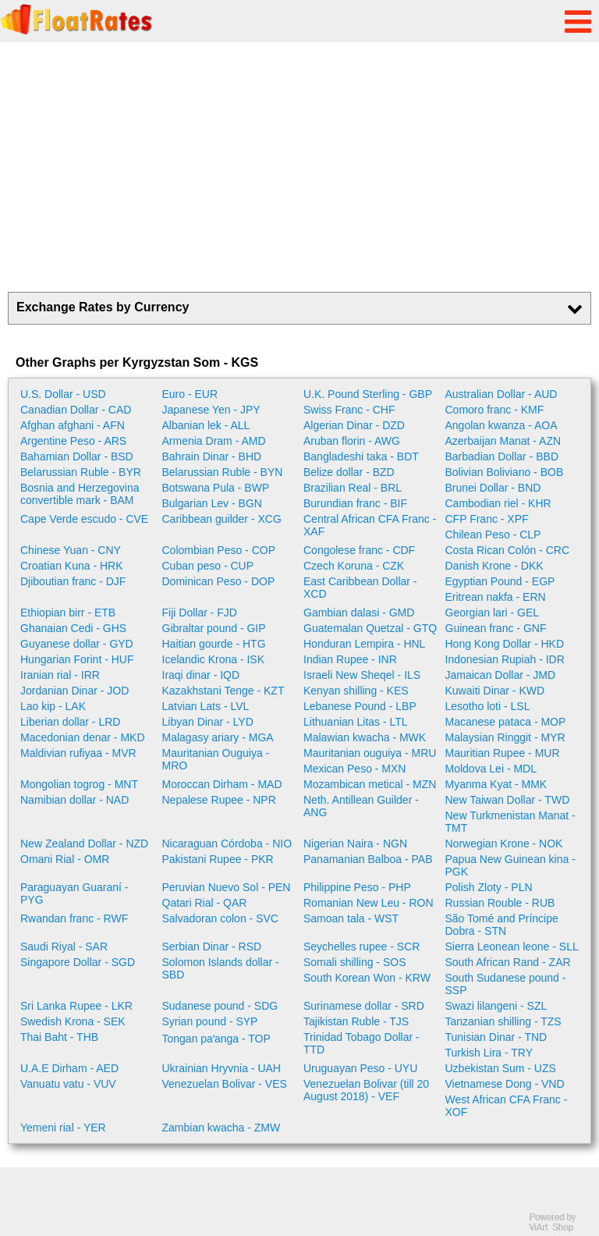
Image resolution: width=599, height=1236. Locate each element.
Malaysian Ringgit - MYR (505, 737)
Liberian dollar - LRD (70, 722)
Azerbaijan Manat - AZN (503, 441)
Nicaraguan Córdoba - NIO (227, 843)
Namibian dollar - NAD (74, 800)
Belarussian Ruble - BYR (80, 472)
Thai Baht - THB (59, 1037)
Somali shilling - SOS (354, 962)
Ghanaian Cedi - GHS (73, 628)
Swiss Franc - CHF (349, 409)
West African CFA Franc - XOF (506, 1105)
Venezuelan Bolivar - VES (224, 1084)
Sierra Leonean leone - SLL (512, 946)
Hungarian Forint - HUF (77, 659)
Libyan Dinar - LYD (207, 722)
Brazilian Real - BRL (352, 487)
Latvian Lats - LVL (206, 706)
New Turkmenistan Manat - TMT (510, 821)
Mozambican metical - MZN (369, 784)
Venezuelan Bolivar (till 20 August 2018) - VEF (366, 1090)
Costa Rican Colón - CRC (507, 550)
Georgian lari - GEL (492, 612)
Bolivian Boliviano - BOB (504, 472)
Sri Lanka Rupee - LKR (76, 1006)
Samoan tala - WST (351, 918)
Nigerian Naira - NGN (355, 843)
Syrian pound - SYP (210, 1021)
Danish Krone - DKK (494, 565)
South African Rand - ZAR (508, 962)
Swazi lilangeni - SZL (496, 1006)
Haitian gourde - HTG (214, 644)
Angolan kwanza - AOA (501, 425)
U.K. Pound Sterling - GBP (367, 394)
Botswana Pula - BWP (216, 487)
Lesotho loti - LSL (487, 706)
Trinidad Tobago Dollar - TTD (361, 1043)
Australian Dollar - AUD (501, 394)
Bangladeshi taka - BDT (361, 456)
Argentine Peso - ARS (73, 441)
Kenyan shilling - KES (356, 690)
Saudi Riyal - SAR (64, 946)
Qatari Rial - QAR (204, 903)
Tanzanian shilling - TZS (503, 1021)
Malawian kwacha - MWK (364, 737)
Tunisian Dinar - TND (496, 1037)
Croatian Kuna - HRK (71, 565)
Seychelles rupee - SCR (361, 946)
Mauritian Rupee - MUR (502, 753)
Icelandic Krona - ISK (213, 659)
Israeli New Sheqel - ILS (361, 675)
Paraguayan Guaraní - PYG (74, 893)
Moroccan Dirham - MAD (222, 784)
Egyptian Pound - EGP (500, 581)
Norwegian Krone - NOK (504, 843)
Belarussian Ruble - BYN (222, 472)
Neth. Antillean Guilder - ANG (361, 806)
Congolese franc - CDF (359, 550)
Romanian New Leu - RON (368, 903)
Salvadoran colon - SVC (220, 918)
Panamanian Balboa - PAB (368, 859)
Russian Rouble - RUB (500, 903)
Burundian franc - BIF (355, 503)
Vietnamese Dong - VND (505, 1084)
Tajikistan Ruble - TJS (356, 1021)
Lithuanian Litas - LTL (355, 722)
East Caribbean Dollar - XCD (360, 587)
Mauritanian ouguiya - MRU (369, 753)
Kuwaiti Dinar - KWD (495, 690)
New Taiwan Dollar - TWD (507, 800)
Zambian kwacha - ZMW (221, 1127)
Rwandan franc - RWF (74, 918)
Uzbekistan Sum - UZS (500, 1068)
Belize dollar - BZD (349, 472)
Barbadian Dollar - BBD (502, 456)
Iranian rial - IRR (60, 675)
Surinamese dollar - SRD (363, 1006)
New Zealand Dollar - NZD (84, 843)
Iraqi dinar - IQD (201, 675)
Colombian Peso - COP (219, 550)
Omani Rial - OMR (64, 859)
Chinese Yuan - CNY (70, 550)
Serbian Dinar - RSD (212, 946)
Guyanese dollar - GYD (76, 644)
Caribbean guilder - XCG (222, 519)
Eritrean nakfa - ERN (495, 597)
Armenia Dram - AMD (214, 441)
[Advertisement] (299, 167)
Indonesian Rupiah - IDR (505, 659)
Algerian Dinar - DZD (354, 425)
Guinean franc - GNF (496, 628)
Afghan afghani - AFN (72, 425)
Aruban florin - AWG (351, 441)
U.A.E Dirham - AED (69, 1068)
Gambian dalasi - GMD (358, 612)
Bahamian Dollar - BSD (76, 456)
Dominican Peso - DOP (218, 581)
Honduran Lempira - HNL (364, 644)
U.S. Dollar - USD (63, 394)
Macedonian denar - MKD (82, 737)
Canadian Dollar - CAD (75, 409)
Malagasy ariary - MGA (218, 737)
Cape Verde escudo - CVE (84, 519)
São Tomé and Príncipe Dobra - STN (501, 924)
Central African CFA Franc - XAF (369, 525)
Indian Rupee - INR (350, 659)
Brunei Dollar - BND (493, 487)
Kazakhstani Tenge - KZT (223, 690)
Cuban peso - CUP (208, 565)
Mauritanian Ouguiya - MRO (216, 759)
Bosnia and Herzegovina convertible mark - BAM (80, 493)
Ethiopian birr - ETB (67, 612)
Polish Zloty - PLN (489, 887)
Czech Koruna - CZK (353, 565)
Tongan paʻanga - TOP (216, 1038)
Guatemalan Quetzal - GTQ (370, 628)
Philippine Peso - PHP (357, 887)
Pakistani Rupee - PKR (218, 859)
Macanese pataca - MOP (505, 722)
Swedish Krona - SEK (73, 1021)
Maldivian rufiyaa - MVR (78, 753)
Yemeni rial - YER (63, 1127)
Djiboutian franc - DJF (73, 581)
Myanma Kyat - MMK (496, 784)
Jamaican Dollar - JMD (500, 675)
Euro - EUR (190, 394)
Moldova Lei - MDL (491, 768)
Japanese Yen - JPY (211, 409)
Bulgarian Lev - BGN (212, 503)
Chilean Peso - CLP (493, 534)
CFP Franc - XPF (487, 519)
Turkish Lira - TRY (489, 1052)
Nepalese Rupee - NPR (219, 800)
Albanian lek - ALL (206, 425)
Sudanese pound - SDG (220, 1006)
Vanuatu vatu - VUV (68, 1084)
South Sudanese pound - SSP (505, 983)
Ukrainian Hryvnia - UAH (221, 1068)
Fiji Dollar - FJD (199, 612)
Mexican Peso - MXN (354, 768)
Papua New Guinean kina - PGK (510, 865)
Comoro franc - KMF (494, 409)
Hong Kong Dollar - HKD (505, 644)
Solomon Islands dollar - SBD (220, 968)
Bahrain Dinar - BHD (212, 456)
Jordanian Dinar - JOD (74, 690)
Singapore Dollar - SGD (77, 962)
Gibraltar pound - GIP (214, 628)
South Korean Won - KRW (367, 977)
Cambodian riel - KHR (498, 503)
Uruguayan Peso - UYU (360, 1068)
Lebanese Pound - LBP (359, 706)
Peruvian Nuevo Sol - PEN (226, 887)
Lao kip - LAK (53, 706)
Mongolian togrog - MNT (79, 784)
